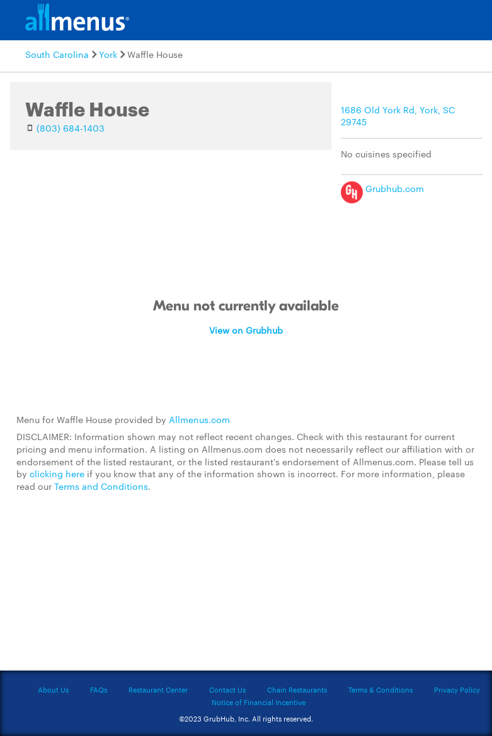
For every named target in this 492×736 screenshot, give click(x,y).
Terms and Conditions (101, 486)
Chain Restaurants (297, 689)
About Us (53, 689)
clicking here (57, 473)
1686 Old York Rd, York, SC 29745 (398, 115)
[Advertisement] (246, 588)
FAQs (98, 689)
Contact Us (227, 689)
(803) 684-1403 (71, 128)
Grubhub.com (382, 188)
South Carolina (57, 54)
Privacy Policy (457, 689)
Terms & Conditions (380, 689)
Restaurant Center (158, 689)
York (108, 54)
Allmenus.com (199, 419)
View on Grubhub (246, 330)
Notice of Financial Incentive (259, 702)
